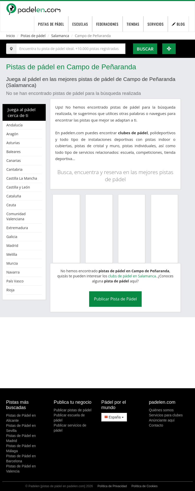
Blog (178, 24)
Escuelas (80, 24)
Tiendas (133, 24)
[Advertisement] (97, 352)
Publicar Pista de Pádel (115, 299)
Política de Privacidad (112, 486)
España (114, 417)
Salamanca (60, 35)
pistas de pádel (51, 24)
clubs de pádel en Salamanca (132, 276)
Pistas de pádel (33, 35)
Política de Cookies (145, 486)
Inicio (10, 35)
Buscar (145, 49)
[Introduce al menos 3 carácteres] (70, 48)
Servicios (156, 24)
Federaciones (107, 24)
